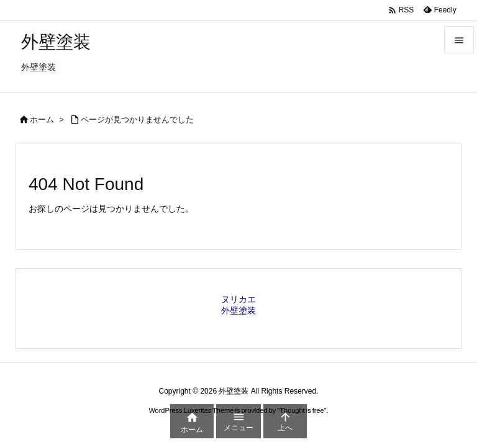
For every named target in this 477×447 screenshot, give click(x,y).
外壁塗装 (238, 310)
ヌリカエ (238, 299)
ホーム (42, 119)
